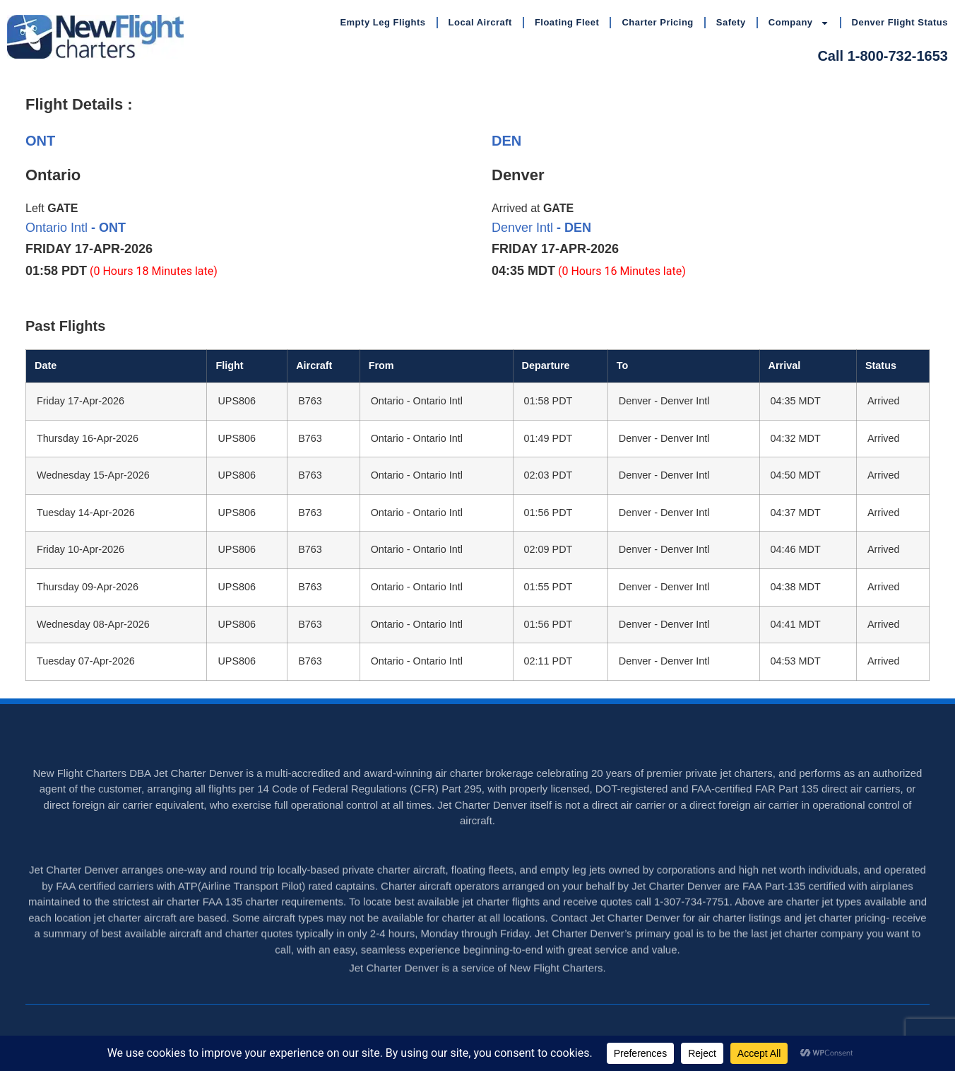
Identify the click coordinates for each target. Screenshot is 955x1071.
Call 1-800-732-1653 (882, 56)
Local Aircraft (480, 22)
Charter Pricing (657, 22)
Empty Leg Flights (382, 22)
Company (799, 23)
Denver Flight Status (900, 22)
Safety (731, 22)
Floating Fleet (567, 22)
